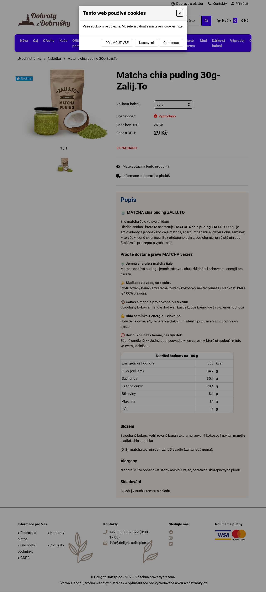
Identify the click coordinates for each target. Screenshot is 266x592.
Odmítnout (171, 43)
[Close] (179, 13)
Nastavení (146, 43)
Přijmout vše (117, 43)
